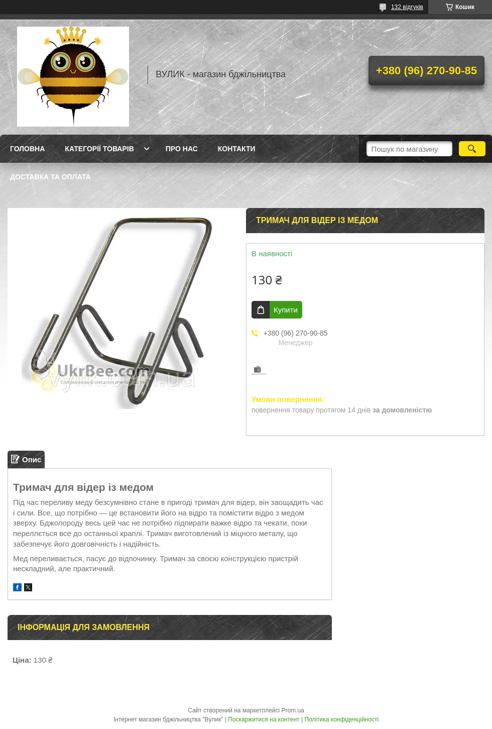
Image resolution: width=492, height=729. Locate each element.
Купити (286, 309)
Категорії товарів (99, 149)
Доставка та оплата (50, 177)
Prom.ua (293, 710)
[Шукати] (472, 148)
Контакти (237, 149)
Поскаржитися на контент (263, 719)
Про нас (182, 149)
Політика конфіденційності (341, 719)
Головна (27, 149)
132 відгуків (407, 7)
